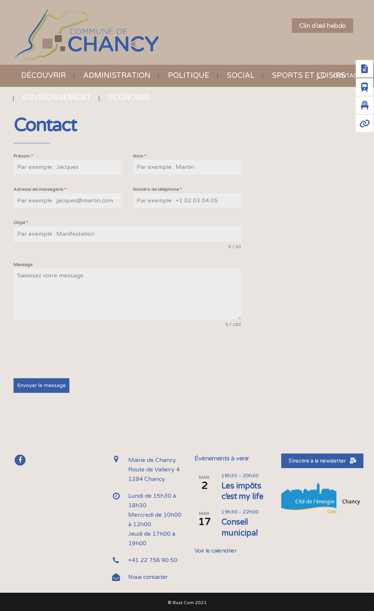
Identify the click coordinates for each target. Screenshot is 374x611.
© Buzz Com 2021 (187, 601)
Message (23, 264)
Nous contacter (148, 576)
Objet (21, 222)
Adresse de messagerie (40, 189)
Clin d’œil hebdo (322, 26)
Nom (139, 156)
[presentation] (69, 353)
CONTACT (343, 75)
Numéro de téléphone (157, 189)
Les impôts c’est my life (242, 490)
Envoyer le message (41, 385)
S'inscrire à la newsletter (322, 459)
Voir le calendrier (215, 549)
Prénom (23, 156)
